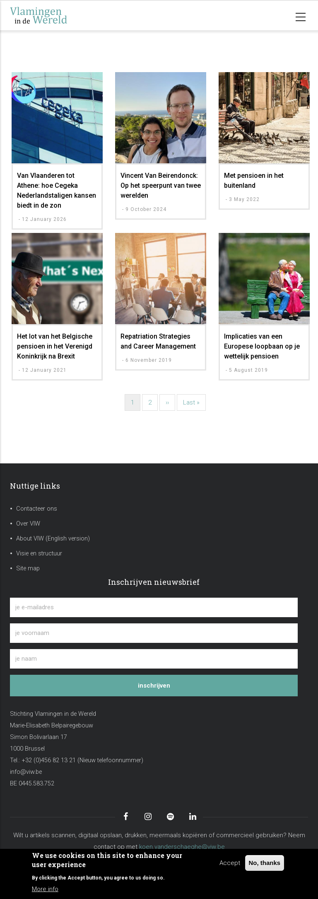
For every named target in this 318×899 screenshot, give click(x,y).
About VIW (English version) (53, 538)
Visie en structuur (39, 553)
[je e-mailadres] (154, 607)
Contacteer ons (36, 508)
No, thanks (265, 862)
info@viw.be (26, 771)
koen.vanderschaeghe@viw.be (182, 847)
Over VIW (28, 523)
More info (45, 889)
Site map (28, 568)
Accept (229, 863)
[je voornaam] (154, 633)
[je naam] (154, 659)
